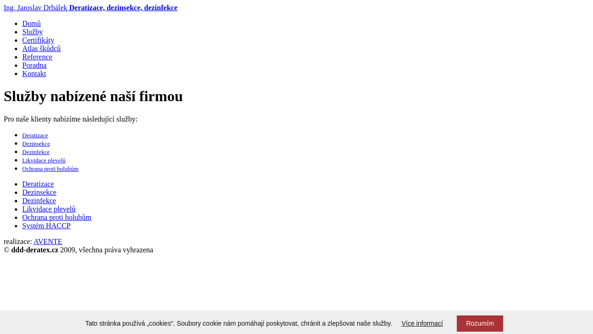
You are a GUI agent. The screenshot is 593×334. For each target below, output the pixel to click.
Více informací (422, 323)
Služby (32, 32)
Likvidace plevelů (44, 160)
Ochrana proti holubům (50, 168)
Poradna (34, 65)
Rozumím (480, 323)
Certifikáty (38, 40)
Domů (31, 23)
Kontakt (34, 73)
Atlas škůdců (41, 48)
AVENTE (47, 241)
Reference (37, 57)
